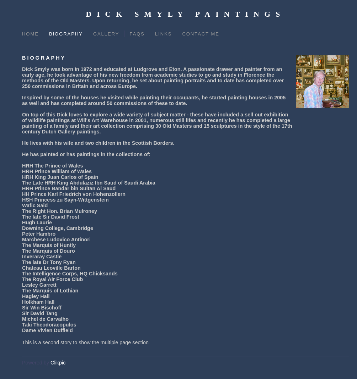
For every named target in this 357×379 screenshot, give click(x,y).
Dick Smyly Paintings (186, 14)
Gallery (106, 34)
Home (30, 34)
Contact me (200, 34)
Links (163, 34)
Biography (66, 34)
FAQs (137, 34)
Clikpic (57, 363)
